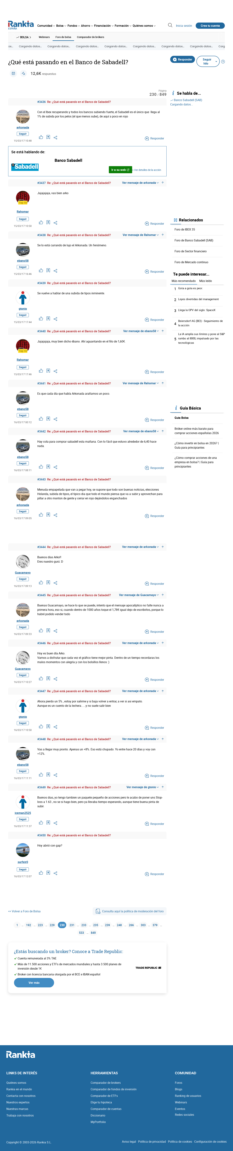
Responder (182, 59)
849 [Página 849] (100, 956)
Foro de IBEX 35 (185, 229)
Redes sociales (184, 1118)
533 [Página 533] (87, 956)
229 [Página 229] (53, 947)
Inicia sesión (184, 26)
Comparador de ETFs (104, 1099)
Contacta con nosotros (20, 1099)
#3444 (41, 557)
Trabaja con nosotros (20, 1119)
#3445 (41, 607)
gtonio (23, 313)
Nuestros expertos (17, 1106)
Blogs (178, 1093)
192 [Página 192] (27, 947)
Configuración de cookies (210, 1145)
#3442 (41, 438)
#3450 (41, 856)
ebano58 (23, 263)
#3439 (41, 286)
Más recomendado (184, 280)
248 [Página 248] (129, 947)
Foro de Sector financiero (191, 251)
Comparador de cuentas (106, 1112)
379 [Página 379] (74, 956)
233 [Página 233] (89, 947)
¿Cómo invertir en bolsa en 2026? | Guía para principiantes (197, 444)
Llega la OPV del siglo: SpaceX (198, 309)
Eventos (180, 1112)
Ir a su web (120, 171)
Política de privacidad (152, 1145)
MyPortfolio (98, 1126)
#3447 (41, 707)
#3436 (41, 101)
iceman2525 (23, 833)
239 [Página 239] (116, 947)
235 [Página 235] (103, 947)
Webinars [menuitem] (44, 37)
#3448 (41, 757)
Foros (178, 1086)
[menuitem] (46, 26)
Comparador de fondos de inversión (114, 1093)
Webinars (181, 1106)
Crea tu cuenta (210, 26)
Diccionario (98, 1119)
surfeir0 (23, 883)
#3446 (41, 657)
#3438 (41, 236)
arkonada (23, 128)
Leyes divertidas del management (199, 298)
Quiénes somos (16, 1086)
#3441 (41, 388)
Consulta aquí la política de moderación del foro (130, 932)
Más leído (205, 280)
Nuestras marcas (17, 1112)
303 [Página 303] (156, 947)
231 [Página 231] (76, 947)
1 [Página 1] (15, 947)
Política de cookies (180, 1145)
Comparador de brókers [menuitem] (90, 37)
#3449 (41, 806)
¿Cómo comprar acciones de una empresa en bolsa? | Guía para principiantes (196, 461)
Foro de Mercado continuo (191, 262)
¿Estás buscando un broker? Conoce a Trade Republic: (68, 975)
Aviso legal (129, 1145)
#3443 (41, 488)
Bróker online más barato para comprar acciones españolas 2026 (197, 430)
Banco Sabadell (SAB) (186, 99)
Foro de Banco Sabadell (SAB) (194, 240)
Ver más (34, 1006)
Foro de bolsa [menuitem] (63, 37)
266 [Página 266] (143, 947)
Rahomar (23, 213)
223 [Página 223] (40, 947)
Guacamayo (23, 584)
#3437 (41, 184)
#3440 (41, 336)
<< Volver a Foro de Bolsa (24, 933)
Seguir (23, 135)
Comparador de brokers (106, 1086)
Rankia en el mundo (19, 1093)
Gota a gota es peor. (191, 287)
